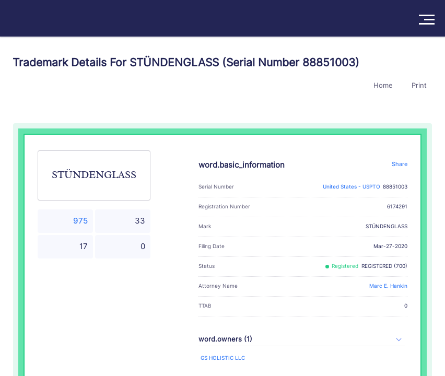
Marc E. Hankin (388, 286)
